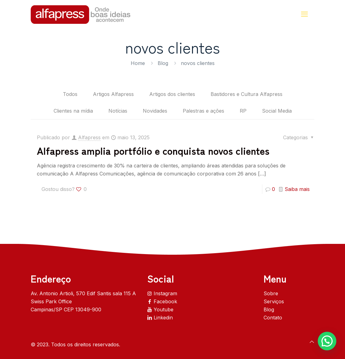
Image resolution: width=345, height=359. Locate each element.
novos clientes (198, 63)
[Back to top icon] (311, 342)
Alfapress (89, 137)
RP (243, 111)
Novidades (155, 111)
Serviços (274, 301)
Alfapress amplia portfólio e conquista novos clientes (153, 150)
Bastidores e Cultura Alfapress (246, 94)
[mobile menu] (304, 14)
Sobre (271, 293)
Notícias (117, 111)
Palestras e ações (203, 111)
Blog (163, 63)
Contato (273, 317)
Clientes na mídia (73, 111)
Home (138, 63)
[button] (327, 341)
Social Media (277, 111)
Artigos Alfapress (113, 94)
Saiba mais (297, 189)
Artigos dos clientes (172, 94)
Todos (70, 94)
